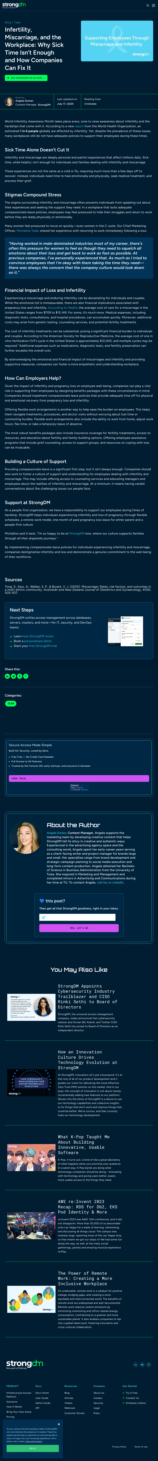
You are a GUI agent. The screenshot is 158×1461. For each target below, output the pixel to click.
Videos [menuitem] (68, 1403)
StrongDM (44, 104)
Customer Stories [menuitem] (75, 1413)
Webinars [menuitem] (70, 1408)
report (79, 126)
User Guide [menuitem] (41, 1398)
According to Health (62, 308)
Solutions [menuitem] (11, 1401)
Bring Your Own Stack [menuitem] (19, 1411)
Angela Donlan (24, 100)
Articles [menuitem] (69, 1398)
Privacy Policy (119, 1447)
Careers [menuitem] (97, 1398)
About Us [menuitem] (98, 1392)
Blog (8, 22)
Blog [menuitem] (67, 1392)
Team (17, 22)
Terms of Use (141, 1447)
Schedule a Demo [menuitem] (136, 1403)
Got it (33, 1448)
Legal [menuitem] (96, 1408)
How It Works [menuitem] (14, 1406)
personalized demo (38, 641)
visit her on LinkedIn (110, 882)
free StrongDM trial (43, 646)
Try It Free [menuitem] (131, 1392)
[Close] (58, 1424)
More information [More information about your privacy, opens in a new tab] (33, 1441)
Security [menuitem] (98, 1403)
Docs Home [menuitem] (42, 1392)
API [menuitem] (37, 1408)
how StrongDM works (38, 636)
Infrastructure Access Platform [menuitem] (18, 1394)
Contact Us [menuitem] (132, 1398)
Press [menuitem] (96, 1413)
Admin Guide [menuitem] (42, 1403)
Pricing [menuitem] (10, 1416)
